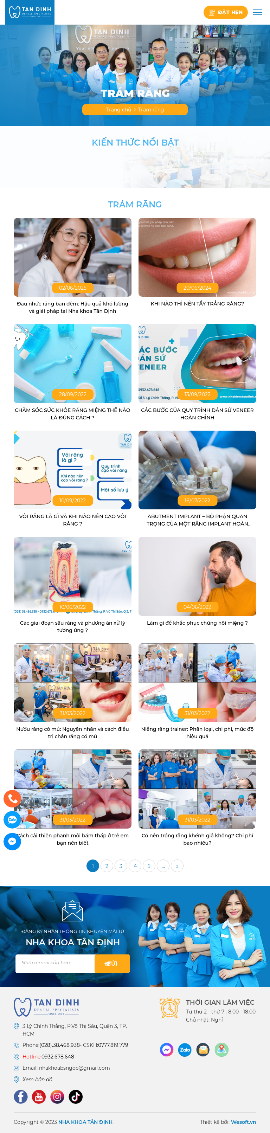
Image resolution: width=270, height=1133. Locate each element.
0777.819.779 (113, 1045)
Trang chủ (118, 110)
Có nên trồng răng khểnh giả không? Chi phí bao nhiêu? (197, 839)
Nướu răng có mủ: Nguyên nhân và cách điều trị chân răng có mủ (72, 733)
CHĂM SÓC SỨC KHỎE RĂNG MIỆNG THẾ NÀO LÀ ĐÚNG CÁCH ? (72, 414)
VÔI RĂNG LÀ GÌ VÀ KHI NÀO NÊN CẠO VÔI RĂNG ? (72, 520)
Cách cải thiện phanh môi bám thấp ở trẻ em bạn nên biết (73, 839)
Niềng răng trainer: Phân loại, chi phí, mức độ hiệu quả (197, 733)
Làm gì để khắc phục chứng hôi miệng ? (197, 623)
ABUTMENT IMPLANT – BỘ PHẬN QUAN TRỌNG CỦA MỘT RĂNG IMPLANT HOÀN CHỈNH (197, 520)
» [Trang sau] (177, 866)
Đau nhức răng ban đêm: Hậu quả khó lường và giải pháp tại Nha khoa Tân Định (72, 307)
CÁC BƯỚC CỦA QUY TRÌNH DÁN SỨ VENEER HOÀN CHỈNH (197, 414)
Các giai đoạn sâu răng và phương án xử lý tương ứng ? (72, 626)
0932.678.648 (57, 1057)
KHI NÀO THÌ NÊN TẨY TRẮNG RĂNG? (197, 304)
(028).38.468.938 (59, 1045)
